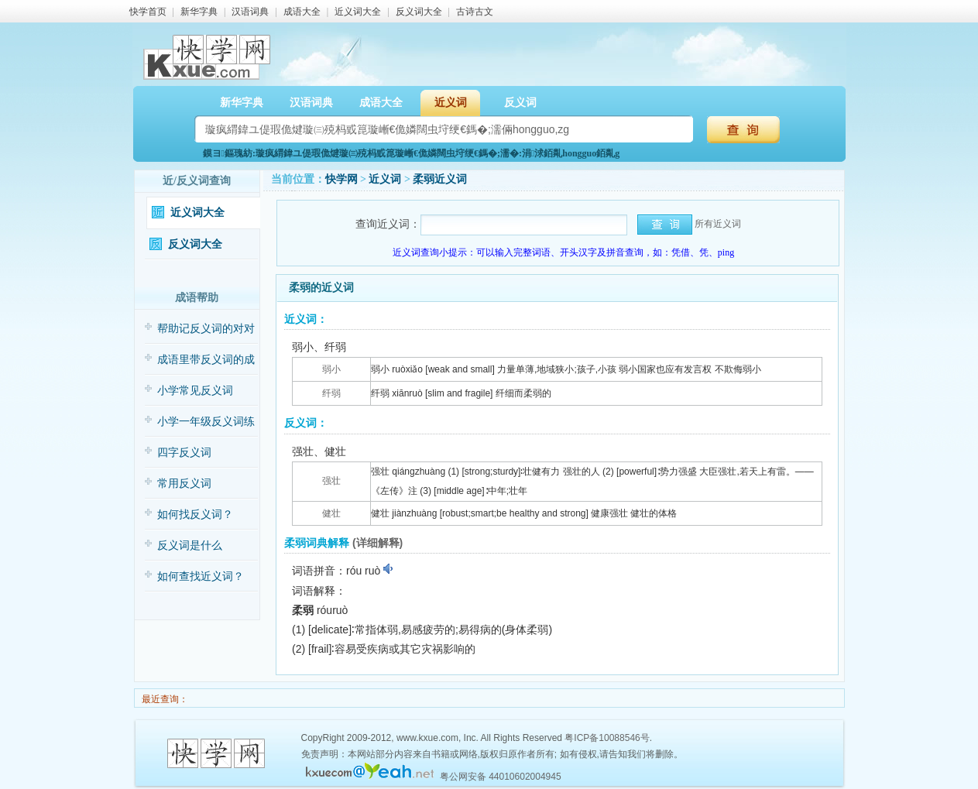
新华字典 (199, 11)
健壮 (331, 513)
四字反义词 (184, 452)
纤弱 (331, 393)
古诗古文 (474, 11)
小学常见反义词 (195, 390)
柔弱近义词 (440, 179)
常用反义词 (184, 483)
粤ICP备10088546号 (606, 737)
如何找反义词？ (195, 514)
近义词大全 (358, 11)
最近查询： (163, 699)
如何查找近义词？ (200, 576)
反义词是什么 (189, 545)
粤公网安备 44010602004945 (500, 776)
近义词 (450, 102)
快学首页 (147, 11)
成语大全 (302, 11)
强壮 (331, 480)
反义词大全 (419, 11)
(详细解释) (377, 543)
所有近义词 (718, 223)
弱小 (331, 369)
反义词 (520, 102)
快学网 (341, 179)
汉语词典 (250, 11)
